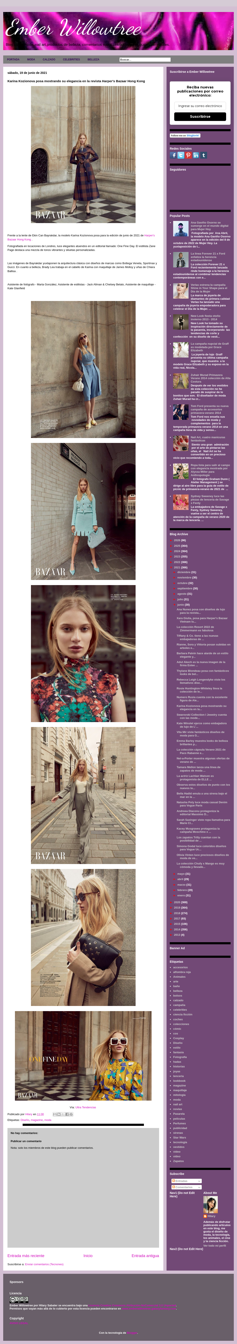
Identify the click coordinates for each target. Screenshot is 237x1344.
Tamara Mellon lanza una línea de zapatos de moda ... (198, 769)
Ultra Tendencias (86, 1107)
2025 (177, 545)
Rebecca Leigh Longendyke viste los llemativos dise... (201, 681)
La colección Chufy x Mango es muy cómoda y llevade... (200, 865)
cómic (177, 1028)
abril (180, 879)
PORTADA (13, 59)
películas (179, 1118)
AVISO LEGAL (19, 1323)
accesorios (180, 967)
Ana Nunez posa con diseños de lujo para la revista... (201, 611)
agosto (182, 593)
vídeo (176, 1156)
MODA (31, 59)
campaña (179, 1005)
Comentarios (182, 1187)
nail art (177, 1104)
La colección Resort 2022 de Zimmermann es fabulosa (195, 628)
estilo (176, 1047)
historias (179, 1066)
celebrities (180, 1009)
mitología (179, 1095)
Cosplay (178, 1038)
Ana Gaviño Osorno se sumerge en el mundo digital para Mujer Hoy (209, 226)
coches (178, 1019)
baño (176, 986)
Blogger (132, 1332)
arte (175, 981)
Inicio (87, 1256)
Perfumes (179, 1123)
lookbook (179, 1080)
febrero (182, 890)
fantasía (178, 1052)
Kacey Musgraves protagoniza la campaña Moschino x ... (198, 830)
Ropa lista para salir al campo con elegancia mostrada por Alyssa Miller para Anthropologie (210, 470)
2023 (177, 556)
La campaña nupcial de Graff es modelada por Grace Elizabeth (210, 347)
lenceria (178, 1076)
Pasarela (179, 1113)
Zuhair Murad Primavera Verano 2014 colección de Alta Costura (210, 378)
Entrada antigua (145, 1256)
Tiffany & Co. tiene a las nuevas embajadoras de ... (197, 637)
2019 (177, 907)
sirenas (178, 1132)
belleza (177, 990)
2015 (177, 923)
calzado (178, 1000)
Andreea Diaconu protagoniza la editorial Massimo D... (198, 812)
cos (175, 1033)
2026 (177, 540)
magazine (37, 1120)
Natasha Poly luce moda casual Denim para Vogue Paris (202, 804)
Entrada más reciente (25, 1256)
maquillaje (180, 1090)
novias (177, 1109)
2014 (177, 929)
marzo (181, 884)
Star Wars (179, 1137)
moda (47, 1120)
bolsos (177, 995)
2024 (177, 551)
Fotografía (180, 1057)
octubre (182, 583)
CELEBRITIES (71, 59)
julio (180, 599)
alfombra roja (182, 972)
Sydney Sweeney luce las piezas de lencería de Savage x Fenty (210, 499)
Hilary (211, 1216)
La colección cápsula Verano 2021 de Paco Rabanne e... (201, 751)
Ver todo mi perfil (214, 1245)
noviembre (184, 577)
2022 (177, 562)
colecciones (181, 1024)
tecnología (180, 1142)
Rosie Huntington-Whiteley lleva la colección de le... (199, 690)
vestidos (178, 1147)
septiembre (185, 588)
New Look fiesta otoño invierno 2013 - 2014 (205, 317)
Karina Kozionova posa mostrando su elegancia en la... (201, 707)
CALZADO (49, 59)
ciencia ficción (182, 1014)
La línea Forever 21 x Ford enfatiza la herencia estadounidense (208, 257)
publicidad (180, 1128)
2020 (177, 902)
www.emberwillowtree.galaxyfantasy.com (149, 1308)
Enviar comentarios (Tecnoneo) (44, 1264)
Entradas (179, 1181)
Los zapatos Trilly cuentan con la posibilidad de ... (198, 839)
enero (181, 895)
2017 (177, 918)
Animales (179, 976)
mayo (181, 873)
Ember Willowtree (72, 27)
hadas (177, 1061)
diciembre (184, 572)
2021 (177, 567)
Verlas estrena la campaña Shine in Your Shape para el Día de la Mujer (209, 288)
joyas (176, 1071)
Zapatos (178, 1161)
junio (181, 604)
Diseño (24, 1120)
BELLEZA (93, 59)
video (176, 1151)
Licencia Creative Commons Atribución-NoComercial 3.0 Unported (132, 1305)
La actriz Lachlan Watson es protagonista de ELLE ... (195, 777)
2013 (177, 934)
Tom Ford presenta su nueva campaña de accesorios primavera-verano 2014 (209, 409)
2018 (177, 913)
